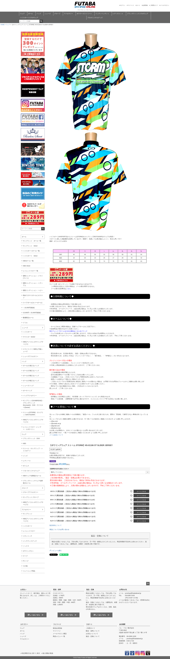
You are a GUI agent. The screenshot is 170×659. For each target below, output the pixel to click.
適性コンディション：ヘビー (33, 290)
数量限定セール (28, 317)
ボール (30, 13)
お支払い (23, 589)
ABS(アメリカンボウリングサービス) (33, 343)
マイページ (131, 5)
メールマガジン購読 (60, 633)
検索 (41, 21)
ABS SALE (26, 266)
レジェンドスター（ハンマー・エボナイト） (32, 428)
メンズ (25, 456)
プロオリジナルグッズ (95, 17)
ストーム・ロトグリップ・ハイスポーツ (33, 450)
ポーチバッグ (27, 390)
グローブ (57, 13)
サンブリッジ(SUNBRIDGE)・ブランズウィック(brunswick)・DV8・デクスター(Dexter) (33, 404)
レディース (27, 461)
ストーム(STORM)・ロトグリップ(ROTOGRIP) (33, 414)
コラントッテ (27, 536)
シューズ (48, 13)
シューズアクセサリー (30, 356)
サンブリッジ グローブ (31, 497)
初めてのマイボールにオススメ (33, 296)
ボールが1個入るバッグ (31, 365)
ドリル (25, 322)
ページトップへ (148, 583)
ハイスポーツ (27, 332)
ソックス (26, 546)
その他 (25, 566)
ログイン (122, 5)
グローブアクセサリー (30, 492)
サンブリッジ (27, 514)
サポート (89, 624)
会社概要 (122, 624)
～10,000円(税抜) (29, 307)
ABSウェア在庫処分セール (32, 476)
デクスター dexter (29, 337)
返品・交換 (90, 589)
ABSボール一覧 (28, 261)
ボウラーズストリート (84, 13)
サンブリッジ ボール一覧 (32, 241)
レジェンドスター (29, 531)
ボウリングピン (28, 551)
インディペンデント (102, 13)
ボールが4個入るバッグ (31, 380)
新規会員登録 (57, 628)
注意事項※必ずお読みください (59, 469)
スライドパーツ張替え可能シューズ (33, 350)
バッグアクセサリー (30, 395)
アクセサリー (68, 13)
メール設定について (56, 435)
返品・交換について (93, 636)
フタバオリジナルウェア (31, 471)
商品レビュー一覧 (59, 636)
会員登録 (145, 5)
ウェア (22, 13)
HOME (2, 24)
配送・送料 (57, 589)
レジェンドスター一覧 (30, 271)
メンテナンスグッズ (30, 541)
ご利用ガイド (154, 5)
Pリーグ (26, 561)
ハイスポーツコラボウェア (29, 17)
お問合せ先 (123, 589)
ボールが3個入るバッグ (31, 375)
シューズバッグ (28, 385)
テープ (25, 556)
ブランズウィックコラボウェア (137, 13)
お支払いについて (92, 633)
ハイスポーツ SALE (30, 256)
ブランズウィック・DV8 (31, 438)
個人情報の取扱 (47, 653)
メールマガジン (164, 5)
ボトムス (26, 466)
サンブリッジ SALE (30, 246)
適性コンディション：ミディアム (33, 284)
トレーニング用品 (29, 571)
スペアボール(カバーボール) (32, 302)
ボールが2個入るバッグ (31, 370)
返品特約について (55, 525)
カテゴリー (24, 624)
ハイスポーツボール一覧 (31, 251)
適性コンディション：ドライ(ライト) (33, 277)
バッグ (38, 13)
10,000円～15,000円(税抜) (32, 312)
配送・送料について (93, 631)
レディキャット (118, 13)
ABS (24, 443)
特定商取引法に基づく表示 (31, 653)
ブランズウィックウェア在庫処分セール (33, 482)
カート (138, 5)
